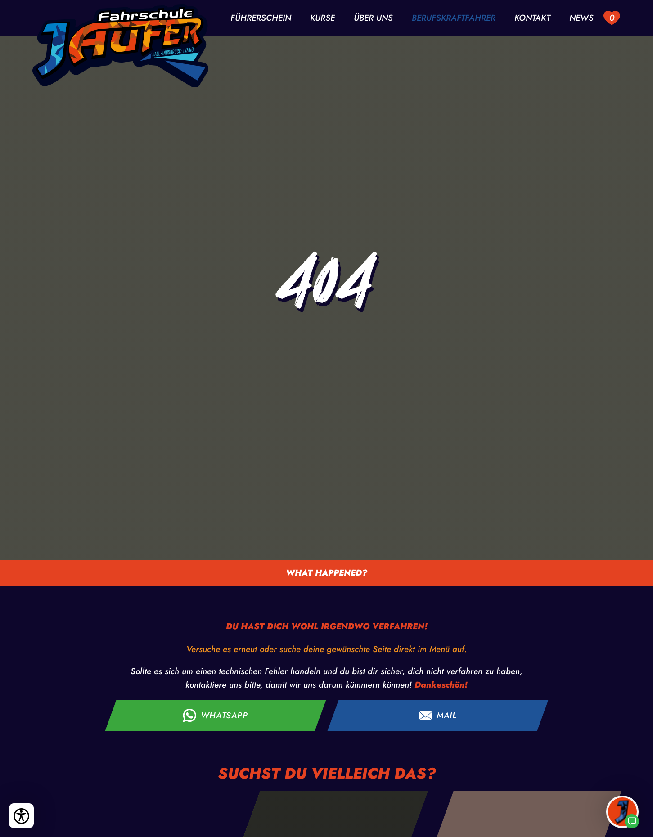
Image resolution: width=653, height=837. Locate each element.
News (581, 18)
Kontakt (532, 18)
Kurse (322, 18)
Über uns (373, 18)
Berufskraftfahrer (453, 18)
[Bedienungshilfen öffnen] (21, 815)
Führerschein (260, 18)
